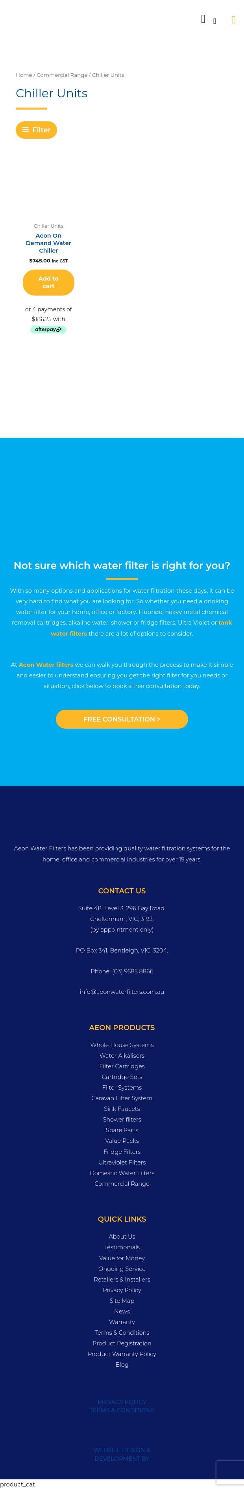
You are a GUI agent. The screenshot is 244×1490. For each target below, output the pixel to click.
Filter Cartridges (122, 1066)
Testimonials (122, 1247)
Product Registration (122, 1343)
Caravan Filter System (121, 1098)
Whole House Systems (121, 1045)
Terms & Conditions (122, 1332)
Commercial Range (62, 75)
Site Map (122, 1300)
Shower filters (122, 1119)
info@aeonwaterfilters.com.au (122, 991)
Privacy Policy (122, 1290)
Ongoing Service (122, 1268)
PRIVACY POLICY (122, 1402)
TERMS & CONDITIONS (121, 1410)
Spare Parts (122, 1130)
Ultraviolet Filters (122, 1162)
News (122, 1311)
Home (24, 75)
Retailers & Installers (122, 1279)
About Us (122, 1236)
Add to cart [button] (49, 282)
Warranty (122, 1322)
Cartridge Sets (122, 1077)
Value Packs (122, 1140)
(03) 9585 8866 (132, 971)
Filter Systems (122, 1087)
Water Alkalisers (122, 1055)
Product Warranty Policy (122, 1354)
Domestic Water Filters (122, 1173)
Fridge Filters (122, 1151)
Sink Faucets (122, 1108)
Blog (122, 1364)
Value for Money (122, 1258)
